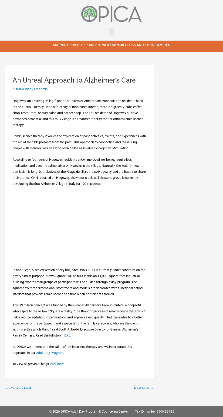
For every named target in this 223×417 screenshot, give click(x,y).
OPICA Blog (23, 89)
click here (57, 364)
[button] (111, 31)
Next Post (144, 388)
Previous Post (18, 388)
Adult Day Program (50, 353)
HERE (66, 335)
